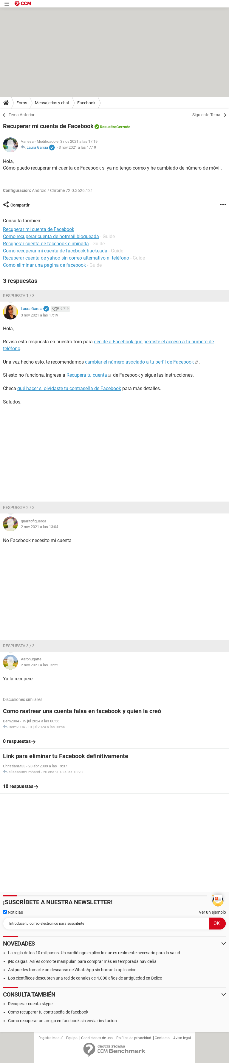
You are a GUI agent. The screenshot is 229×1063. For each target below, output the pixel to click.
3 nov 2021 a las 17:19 (77, 147)
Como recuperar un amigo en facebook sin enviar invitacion (62, 1020)
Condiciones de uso (97, 1038)
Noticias (13, 912)
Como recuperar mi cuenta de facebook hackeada (55, 251)
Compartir (20, 205)
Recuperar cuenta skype (30, 1003)
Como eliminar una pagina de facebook (44, 265)
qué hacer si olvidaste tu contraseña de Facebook (69, 388)
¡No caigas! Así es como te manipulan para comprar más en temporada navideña (82, 961)
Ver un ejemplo (212, 912)
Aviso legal (182, 1038)
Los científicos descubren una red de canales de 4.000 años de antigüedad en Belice (85, 978)
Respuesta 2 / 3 (19, 507)
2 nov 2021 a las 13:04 (39, 526)
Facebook (86, 102)
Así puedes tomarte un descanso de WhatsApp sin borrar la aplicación (72, 969)
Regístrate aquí (50, 1038)
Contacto (162, 1038)
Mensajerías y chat (52, 102)
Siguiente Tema (206, 114)
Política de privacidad (133, 1038)
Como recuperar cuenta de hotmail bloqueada (51, 236)
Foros (21, 102)
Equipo (72, 1038)
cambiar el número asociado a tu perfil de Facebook (139, 362)
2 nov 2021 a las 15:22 (39, 665)
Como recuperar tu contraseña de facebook (48, 1012)
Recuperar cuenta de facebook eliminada (46, 243)
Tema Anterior (22, 114)
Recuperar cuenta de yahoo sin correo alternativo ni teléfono (66, 258)
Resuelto (107, 127)
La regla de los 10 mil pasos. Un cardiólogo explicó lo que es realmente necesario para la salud (94, 952)
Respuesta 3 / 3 (19, 645)
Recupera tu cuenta (86, 375)
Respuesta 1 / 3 (19, 295)
